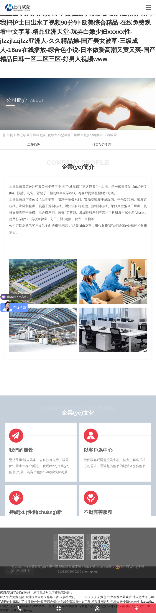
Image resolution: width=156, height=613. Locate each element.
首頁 (10, 135)
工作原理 (33, 144)
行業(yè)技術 (101, 144)
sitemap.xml (90, 587)
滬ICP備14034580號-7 (99, 583)
